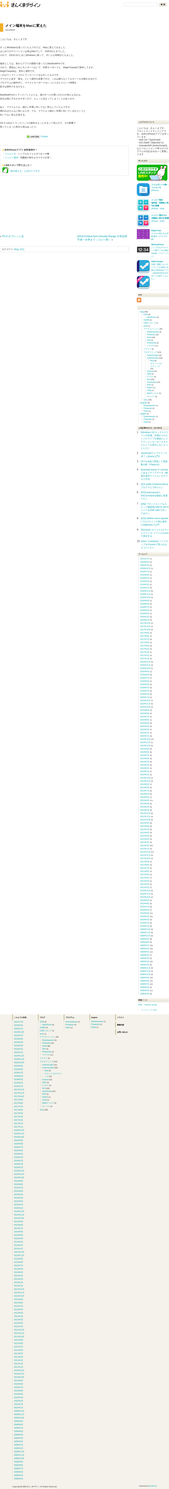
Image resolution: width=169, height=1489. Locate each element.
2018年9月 (144, 600)
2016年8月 (144, 675)
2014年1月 (144, 775)
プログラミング (150, 352)
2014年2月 (144, 771)
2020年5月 (144, 562)
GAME (146, 320)
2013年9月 (144, 784)
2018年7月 (144, 607)
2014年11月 (145, 742)
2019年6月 (144, 575)
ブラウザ (151, 346)
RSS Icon (139, 300)
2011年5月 (144, 874)
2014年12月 (145, 739)
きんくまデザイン (20, 4)
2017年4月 (144, 649)
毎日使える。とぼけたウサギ (21, 171)
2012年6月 (144, 833)
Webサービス (153, 393)
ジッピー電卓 (11, 157)
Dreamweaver (153, 332)
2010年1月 (144, 926)
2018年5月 (144, 613)
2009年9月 (144, 939)
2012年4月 (144, 839)
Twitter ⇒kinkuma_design (147, 1005)
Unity (149, 390)
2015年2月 (144, 733)
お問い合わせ (26, 13)
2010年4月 (144, 916)
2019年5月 (144, 578)
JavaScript (151, 382)
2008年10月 (145, 974)
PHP (149, 385)
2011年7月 (144, 868)
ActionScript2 (152, 355)
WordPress (151, 317)
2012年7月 (144, 829)
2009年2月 (144, 961)
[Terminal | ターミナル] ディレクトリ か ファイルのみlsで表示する (155, 532)
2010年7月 (144, 907)
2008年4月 (144, 994)
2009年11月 (145, 932)
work (146, 326)
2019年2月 (144, 584)
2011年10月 (145, 858)
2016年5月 (144, 684)
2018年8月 (144, 604)
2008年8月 (144, 981)
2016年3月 (144, 691)
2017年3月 (144, 652)
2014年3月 (144, 768)
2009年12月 (145, 929)
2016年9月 (144, 671)
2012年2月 (144, 845)
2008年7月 (144, 984)
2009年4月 (144, 955)
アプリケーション (151, 329)
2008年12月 (145, 968)
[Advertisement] (27, 204)
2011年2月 (144, 884)
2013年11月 (145, 781)
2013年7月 (144, 791)
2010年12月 (145, 891)
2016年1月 (144, 697)
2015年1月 (144, 736)
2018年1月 (144, 620)
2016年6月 (144, 681)
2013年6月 (144, 794)
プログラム (70, 1017)
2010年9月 (144, 900)
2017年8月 (144, 636)
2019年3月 (144, 581)
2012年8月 (144, 826)
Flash (149, 337)
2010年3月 (144, 920)
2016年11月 (145, 665)
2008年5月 (144, 990)
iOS (148, 379)
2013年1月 (144, 810)
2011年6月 (144, 871)
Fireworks (151, 335)
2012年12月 (145, 813)
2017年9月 (144, 633)
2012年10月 (145, 820)
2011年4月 (144, 878)
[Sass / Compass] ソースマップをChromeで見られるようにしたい (154, 544)
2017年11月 (145, 626)
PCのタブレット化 (13, 236)
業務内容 (120, 1025)
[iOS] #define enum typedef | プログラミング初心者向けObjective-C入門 (154, 521)
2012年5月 (144, 836)
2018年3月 (144, 617)
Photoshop (151, 343)
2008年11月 (145, 971)
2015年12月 (145, 700)
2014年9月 (144, 749)
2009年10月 (145, 936)
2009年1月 (144, 965)
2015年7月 (144, 716)
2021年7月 (144, 559)
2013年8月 (144, 787)
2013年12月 (145, 778)
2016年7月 (144, 678)
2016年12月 (145, 662)
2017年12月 (145, 623)
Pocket (44, 136)
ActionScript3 (152, 358)
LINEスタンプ (150, 323)
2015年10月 (145, 707)
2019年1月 (144, 588)
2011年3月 (144, 881)
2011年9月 (144, 862)
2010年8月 (144, 903)
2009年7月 (144, 945)
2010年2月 (144, 923)
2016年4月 (144, 687)
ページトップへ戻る (149, 1010)
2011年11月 (145, 855)
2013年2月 (144, 807)
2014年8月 (144, 752)
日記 (22, 249)
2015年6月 (144, 720)
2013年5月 (144, 797)
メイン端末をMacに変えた (26, 25)
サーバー (151, 396)
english (143, 414)
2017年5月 (144, 646)
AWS (149, 374)
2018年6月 (144, 610)
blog (16, 249)
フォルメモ (10, 153)
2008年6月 (144, 987)
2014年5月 (144, 762)
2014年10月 (145, 745)
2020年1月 (144, 565)
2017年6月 (144, 642)
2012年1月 (144, 849)
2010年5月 (144, 913)
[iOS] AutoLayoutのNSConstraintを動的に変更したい (154, 495)
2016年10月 (145, 668)
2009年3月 (144, 958)
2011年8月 (144, 865)
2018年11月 (145, 594)
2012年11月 (145, 816)
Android (150, 371)
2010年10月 (145, 897)
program (143, 403)
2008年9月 (144, 978)
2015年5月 (144, 723)
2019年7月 (144, 571)
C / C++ (150, 377)
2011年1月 (144, 887)
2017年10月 (145, 629)
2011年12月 (145, 852)
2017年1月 (144, 658)
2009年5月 (144, 952)
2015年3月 (144, 729)
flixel (152, 361)
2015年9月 (144, 710)
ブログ (8, 13)
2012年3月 (144, 842)
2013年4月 (144, 800)
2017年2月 (144, 655)
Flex (149, 340)
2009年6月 (144, 949)
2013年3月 (144, 804)
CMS (146, 314)
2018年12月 (145, 591)
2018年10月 (145, 597)
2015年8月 (144, 713)
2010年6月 (144, 910)
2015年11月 (145, 704)
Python (150, 388)
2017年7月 (144, 639)
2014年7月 (144, 755)
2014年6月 (144, 758)
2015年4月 (144, 726)
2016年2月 (144, 694)
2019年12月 (145, 568)
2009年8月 (144, 942)
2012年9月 (144, 823)
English (94, 1017)
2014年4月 (144, 765)
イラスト (147, 349)
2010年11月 (145, 894)
